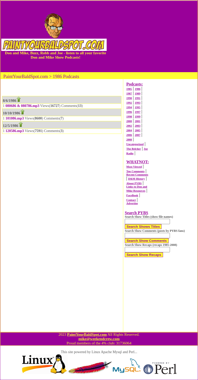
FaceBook (132, 195)
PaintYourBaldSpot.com (87, 334)
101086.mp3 (15, 118)
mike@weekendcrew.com (99, 339)
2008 (129, 139)
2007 (137, 134)
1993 (137, 102)
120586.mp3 (15, 131)
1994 (129, 107)
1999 (137, 116)
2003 (137, 125)
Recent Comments (137, 174)
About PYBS (134, 183)
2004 (129, 130)
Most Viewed (134, 166)
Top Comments (135, 171)
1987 (129, 93)
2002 (129, 125)
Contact (131, 199)
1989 (137, 93)
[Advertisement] (152, 36)
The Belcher (133, 148)
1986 (137, 88)
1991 (137, 98)
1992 (129, 102)
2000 (129, 121)
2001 (137, 121)
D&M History (136, 178)
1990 (129, 98)
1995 (137, 107)
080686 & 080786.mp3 (23, 106)
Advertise (132, 203)
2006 (129, 134)
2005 (137, 130)
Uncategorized (135, 144)
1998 (129, 116)
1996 (129, 111)
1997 (137, 111)
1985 (129, 88)
